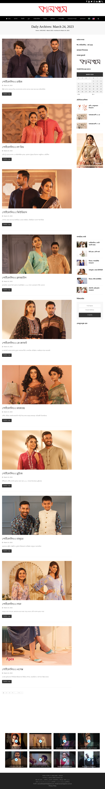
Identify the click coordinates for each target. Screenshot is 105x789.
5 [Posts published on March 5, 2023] (82, 83)
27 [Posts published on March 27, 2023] (86, 91)
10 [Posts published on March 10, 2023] (101, 83)
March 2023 (50, 30)
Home (37, 30)
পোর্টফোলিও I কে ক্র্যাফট (14, 343)
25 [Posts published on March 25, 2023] (78, 91)
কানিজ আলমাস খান (57, 777)
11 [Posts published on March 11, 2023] (78, 86)
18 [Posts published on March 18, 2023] (78, 89)
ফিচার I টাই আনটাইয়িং (95, 279)
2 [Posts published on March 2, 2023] (97, 81)
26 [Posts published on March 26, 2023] (82, 91)
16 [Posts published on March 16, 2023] (97, 86)
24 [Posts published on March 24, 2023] (101, 89)
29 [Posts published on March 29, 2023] (93, 91)
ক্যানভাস (60, 775)
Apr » (93, 94)
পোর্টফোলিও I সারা (11, 604)
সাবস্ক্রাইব (89, 315)
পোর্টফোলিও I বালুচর (12, 538)
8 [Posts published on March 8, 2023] (93, 83)
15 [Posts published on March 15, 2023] (93, 86)
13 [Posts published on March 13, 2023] (86, 86)
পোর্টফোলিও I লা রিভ (13, 147)
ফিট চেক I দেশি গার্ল (94, 252)
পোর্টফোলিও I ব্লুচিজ (12, 473)
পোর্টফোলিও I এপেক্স (12, 669)
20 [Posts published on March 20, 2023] (86, 89)
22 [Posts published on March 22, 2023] (93, 89)
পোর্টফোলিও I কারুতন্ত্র (13, 408)
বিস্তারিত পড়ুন (6, 94)
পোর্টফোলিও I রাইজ (12, 81)
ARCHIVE (42, 30)
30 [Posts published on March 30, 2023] (97, 91)
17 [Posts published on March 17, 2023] (101, 86)
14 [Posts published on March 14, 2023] (89, 86)
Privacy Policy (52, 786)
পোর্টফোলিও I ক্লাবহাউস (14, 277)
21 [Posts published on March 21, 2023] (89, 89)
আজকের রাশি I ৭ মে (94, 124)
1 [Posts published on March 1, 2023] (93, 81)
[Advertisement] (90, 202)
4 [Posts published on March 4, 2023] (78, 83)
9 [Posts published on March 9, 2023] (97, 83)
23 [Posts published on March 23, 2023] (97, 89)
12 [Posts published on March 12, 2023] (82, 86)
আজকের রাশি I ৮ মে (94, 115)
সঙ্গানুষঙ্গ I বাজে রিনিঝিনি (96, 270)
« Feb (78, 94)
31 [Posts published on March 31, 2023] (101, 91)
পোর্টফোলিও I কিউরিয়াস (14, 212)
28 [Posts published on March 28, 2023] (89, 91)
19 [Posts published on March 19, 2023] (82, 89)
